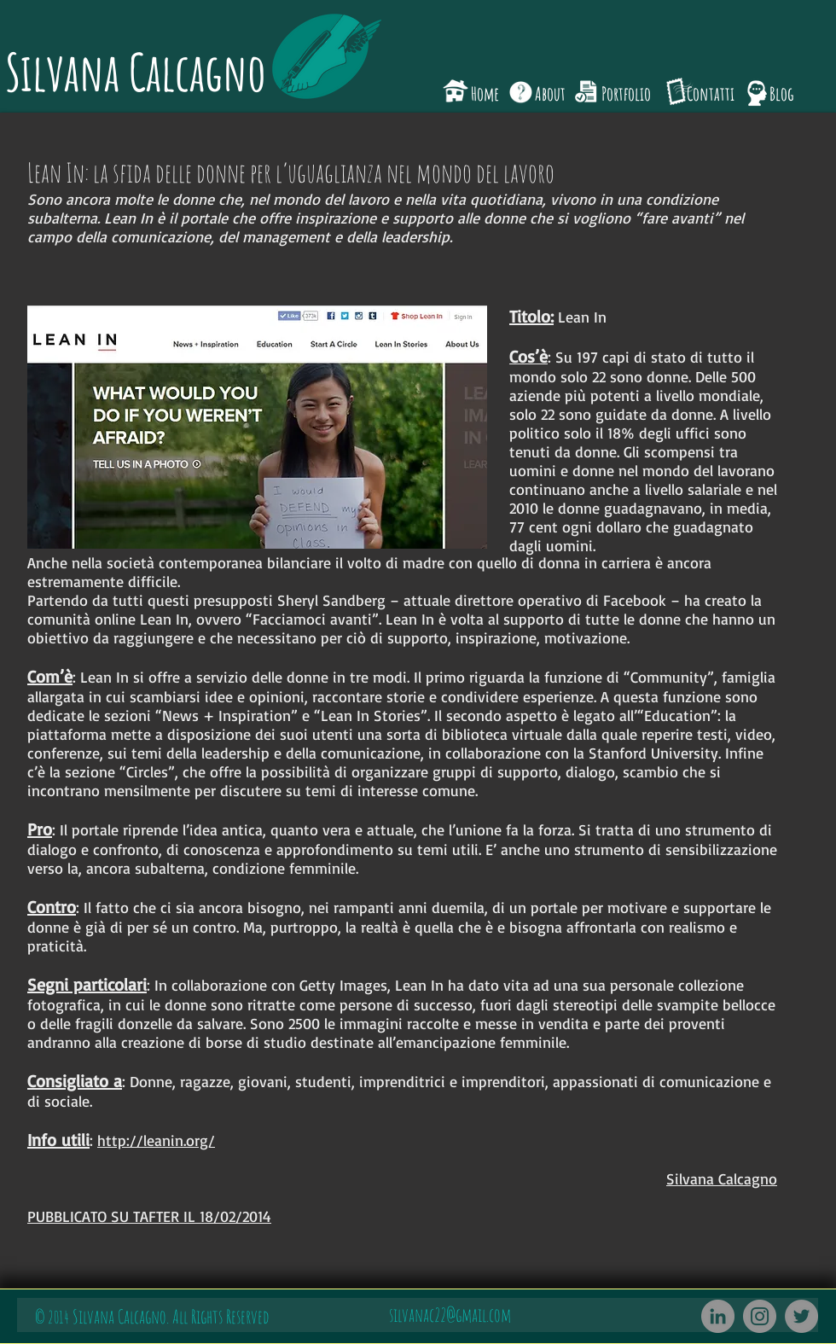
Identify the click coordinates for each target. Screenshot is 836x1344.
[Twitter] (801, 1316)
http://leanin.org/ (156, 1140)
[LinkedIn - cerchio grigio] (717, 1316)
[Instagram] (759, 1316)
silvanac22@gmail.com (450, 1314)
